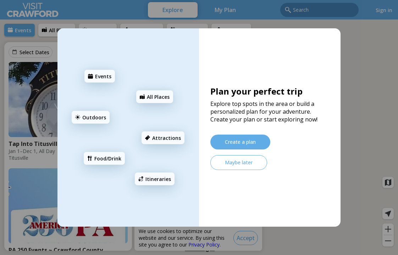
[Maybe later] (238, 162)
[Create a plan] (240, 142)
